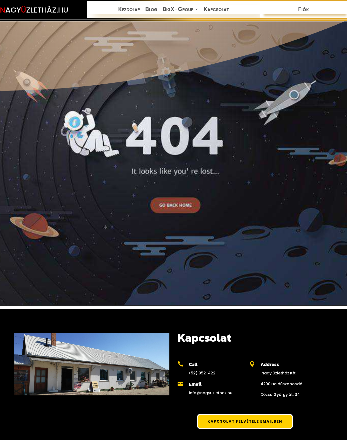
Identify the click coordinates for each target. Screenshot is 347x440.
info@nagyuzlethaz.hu (210, 393)
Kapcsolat (216, 10)
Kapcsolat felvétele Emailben (244, 421)
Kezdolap (129, 10)
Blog (151, 10)
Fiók (303, 10)
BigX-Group (178, 10)
